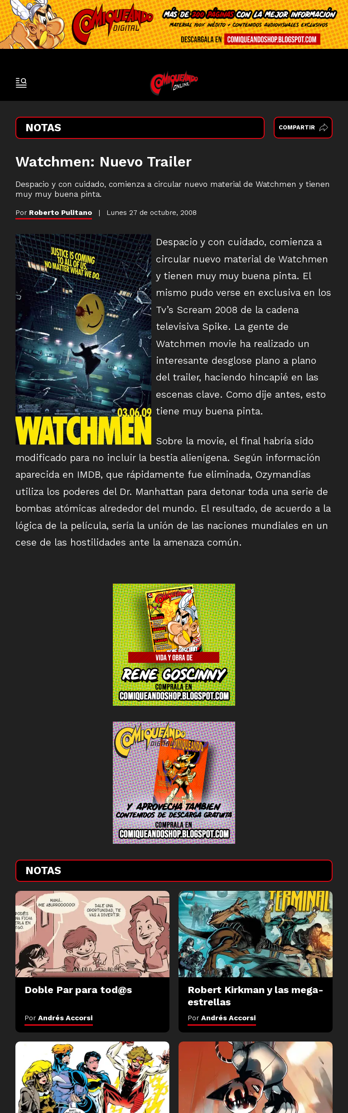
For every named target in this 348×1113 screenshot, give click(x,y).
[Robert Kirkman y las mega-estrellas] (256, 934)
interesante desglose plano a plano (236, 360)
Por (58, 1017)
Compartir (303, 127)
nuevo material (227, 259)
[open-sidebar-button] (21, 82)
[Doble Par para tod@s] (92, 934)
